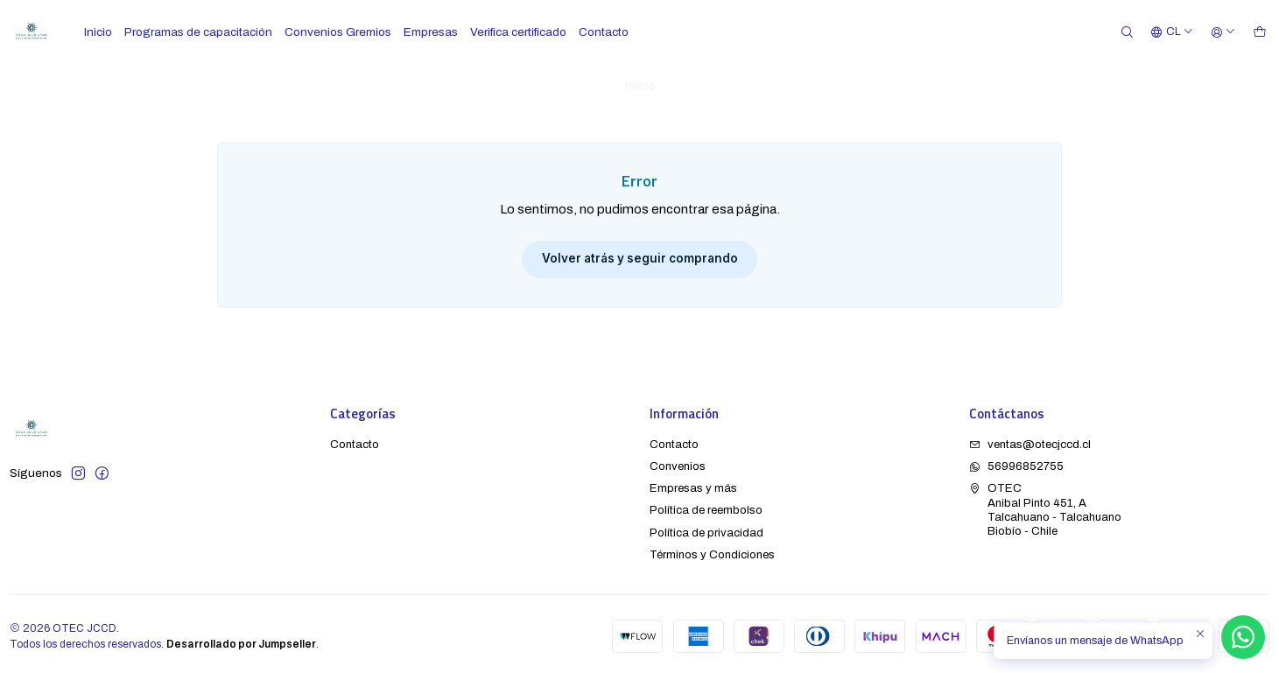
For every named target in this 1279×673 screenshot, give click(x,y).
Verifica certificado (518, 32)
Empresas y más (693, 483)
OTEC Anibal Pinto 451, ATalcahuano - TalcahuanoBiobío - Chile (1045, 505)
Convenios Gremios (338, 32)
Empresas (431, 32)
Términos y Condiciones (712, 550)
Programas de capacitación (198, 32)
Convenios (678, 461)
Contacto (604, 32)
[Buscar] (1127, 32)
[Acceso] (1223, 32)
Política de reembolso (706, 505)
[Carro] (1259, 32)
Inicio (98, 32)
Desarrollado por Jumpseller (241, 640)
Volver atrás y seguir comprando (640, 254)
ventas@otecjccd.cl (1030, 439)
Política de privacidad (706, 527)
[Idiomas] (1172, 32)
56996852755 (1016, 461)
